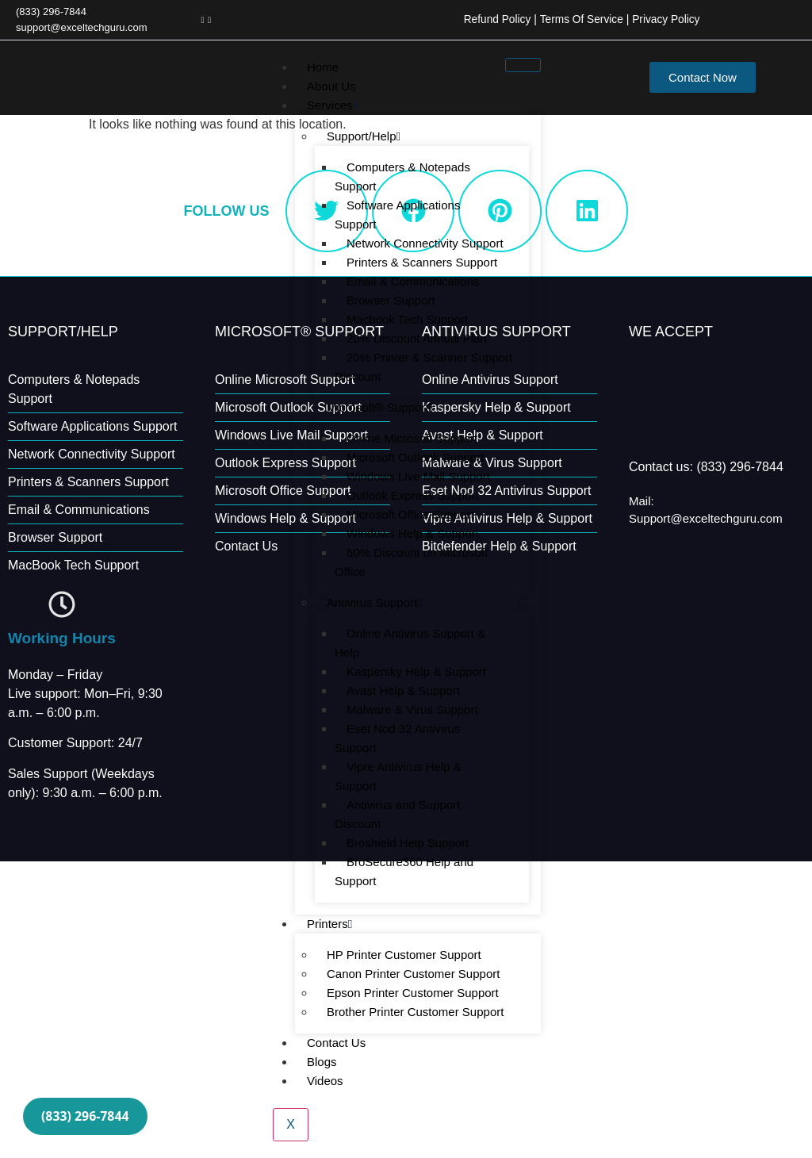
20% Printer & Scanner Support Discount (423, 366)
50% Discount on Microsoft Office (411, 561)
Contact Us (336, 1042)
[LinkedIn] (209, 18)
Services (332, 104)
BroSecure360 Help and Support (404, 870)
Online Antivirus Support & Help (410, 642)
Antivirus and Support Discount (397, 813)
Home (323, 66)
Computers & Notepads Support (402, 175)
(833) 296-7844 (87, 1115)
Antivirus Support (374, 601)
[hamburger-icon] (523, 64)
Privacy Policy (664, 19)
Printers (329, 923)
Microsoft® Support (380, 406)
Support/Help (363, 135)
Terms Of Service (579, 19)
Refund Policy (493, 19)
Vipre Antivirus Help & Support (398, 775)
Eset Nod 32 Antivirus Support (397, 737)
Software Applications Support (397, 213)
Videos (325, 1080)
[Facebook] (202, 18)
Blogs (322, 1061)
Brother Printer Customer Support (415, 1011)
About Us (331, 85)
